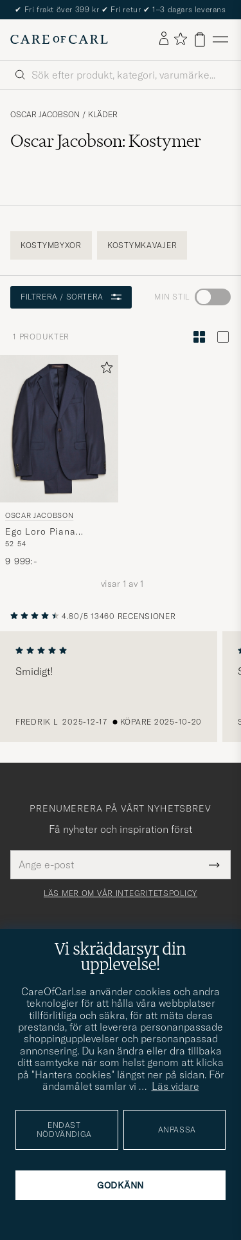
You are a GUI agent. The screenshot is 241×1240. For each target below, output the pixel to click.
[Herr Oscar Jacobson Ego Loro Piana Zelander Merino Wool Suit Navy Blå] (59, 428)
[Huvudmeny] (220, 39)
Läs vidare (175, 1086)
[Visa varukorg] (200, 39)
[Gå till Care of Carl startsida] (59, 39)
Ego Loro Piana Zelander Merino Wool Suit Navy (55, 532)
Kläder (103, 114)
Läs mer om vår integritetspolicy (120, 893)
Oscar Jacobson (45, 114)
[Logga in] (163, 39)
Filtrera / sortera (71, 296)
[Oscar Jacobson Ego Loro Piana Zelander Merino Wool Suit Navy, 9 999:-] (59, 461)
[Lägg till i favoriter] (104, 370)
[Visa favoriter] (180, 39)
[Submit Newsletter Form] (214, 864)
